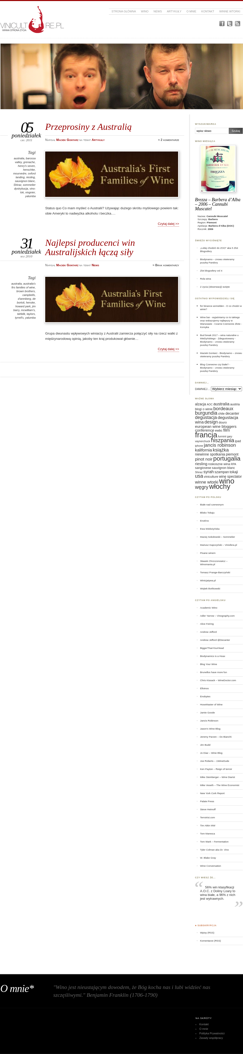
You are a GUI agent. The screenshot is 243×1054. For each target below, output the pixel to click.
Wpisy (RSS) (207, 932)
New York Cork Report (212, 793)
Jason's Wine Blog (210, 728)
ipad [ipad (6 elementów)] (238, 441)
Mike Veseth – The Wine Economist (219, 785)
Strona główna (123, 11)
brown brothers (25, 291)
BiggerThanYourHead (212, 648)
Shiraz (17, 184)
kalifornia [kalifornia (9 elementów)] (203, 450)
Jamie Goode (207, 712)
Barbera (213, 219)
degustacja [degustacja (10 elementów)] (206, 417)
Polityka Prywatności (212, 1033)
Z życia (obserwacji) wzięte (215, 286)
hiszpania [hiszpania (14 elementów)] (222, 440)
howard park (23, 306)
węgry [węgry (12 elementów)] (201, 487)
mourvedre (19, 173)
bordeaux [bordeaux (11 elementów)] (223, 408)
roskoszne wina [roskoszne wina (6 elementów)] (219, 464)
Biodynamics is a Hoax (212, 656)
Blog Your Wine (208, 664)
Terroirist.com (207, 817)
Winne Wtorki (229, 11)
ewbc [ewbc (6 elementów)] (218, 430)
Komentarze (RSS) (210, 940)
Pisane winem (207, 553)
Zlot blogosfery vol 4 (211, 270)
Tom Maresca (207, 833)
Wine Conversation (210, 865)
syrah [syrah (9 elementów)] (208, 471)
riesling (30, 177)
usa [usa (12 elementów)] (199, 476)
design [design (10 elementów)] (211, 422)
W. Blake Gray (208, 857)
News (158, 11)
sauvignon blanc (25, 181)
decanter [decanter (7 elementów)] (232, 413)
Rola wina (205, 278)
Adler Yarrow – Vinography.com (217, 615)
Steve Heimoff (208, 809)
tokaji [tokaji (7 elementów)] (234, 472)
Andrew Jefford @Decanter (215, 640)
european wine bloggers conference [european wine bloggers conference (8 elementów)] (215, 428)
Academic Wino (208, 607)
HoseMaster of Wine (211, 704)
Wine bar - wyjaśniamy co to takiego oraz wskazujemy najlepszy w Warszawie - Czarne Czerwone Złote (220, 320)
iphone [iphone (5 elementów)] (199, 445)
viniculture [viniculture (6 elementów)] (211, 476)
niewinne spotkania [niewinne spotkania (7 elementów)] (210, 454)
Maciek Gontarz (208, 353)
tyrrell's (19, 317)
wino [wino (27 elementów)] (226, 481)
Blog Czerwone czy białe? (214, 364)
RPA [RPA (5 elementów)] (233, 464)
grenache (29, 162)
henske (30, 302)
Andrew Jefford (208, 631)
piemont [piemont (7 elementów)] (232, 454)
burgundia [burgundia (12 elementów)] (206, 413)
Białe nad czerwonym (212, 504)
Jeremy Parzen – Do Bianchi (216, 736)
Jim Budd (205, 744)
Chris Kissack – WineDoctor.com (218, 680)
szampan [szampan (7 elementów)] (221, 472)
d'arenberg (24, 298)
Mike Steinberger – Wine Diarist (217, 777)
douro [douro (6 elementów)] (222, 422)
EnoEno (204, 520)
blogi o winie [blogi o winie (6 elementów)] (203, 409)
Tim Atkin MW (207, 825)
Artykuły (174, 11)
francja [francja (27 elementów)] (206, 435)
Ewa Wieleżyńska (210, 528)
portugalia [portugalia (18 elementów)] (226, 458)
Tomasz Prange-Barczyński (215, 572)
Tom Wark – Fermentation (214, 841)
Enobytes (205, 696)
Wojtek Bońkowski (210, 588)
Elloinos (204, 688)
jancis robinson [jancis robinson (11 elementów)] (220, 445)
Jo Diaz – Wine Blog (211, 752)
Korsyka (204, 327)
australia (19, 158)
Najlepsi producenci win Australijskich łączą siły (90, 247)
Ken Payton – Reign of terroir (216, 769)
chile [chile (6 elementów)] (221, 413)
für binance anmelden (212, 306)
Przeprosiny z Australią (88, 127)
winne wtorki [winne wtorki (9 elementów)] (206, 482)
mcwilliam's (28, 310)
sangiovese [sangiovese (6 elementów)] (203, 468)
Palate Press (207, 801)
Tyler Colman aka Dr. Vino (214, 849)
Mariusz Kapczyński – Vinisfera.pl (218, 545)
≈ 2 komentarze (168, 140)
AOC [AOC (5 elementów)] (210, 404)
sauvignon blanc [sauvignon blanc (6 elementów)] (223, 468)
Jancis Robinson (209, 720)
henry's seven (26, 165)
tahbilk (21, 313)
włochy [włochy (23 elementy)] (219, 486)
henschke (29, 169)
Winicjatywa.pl (208, 580)
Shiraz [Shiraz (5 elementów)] (199, 472)
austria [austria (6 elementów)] (235, 404)
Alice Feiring (207, 623)
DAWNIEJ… (202, 388)
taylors (31, 313)
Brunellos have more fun (213, 672)
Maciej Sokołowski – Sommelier (217, 536)
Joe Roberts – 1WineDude (214, 761)
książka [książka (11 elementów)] (221, 450)
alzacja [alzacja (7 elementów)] (200, 404)
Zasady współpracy (211, 1037)
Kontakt (207, 11)
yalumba (30, 196)
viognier (30, 192)
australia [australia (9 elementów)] (221, 404)
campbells (28, 294)
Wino (145, 11)
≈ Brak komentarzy (166, 265)
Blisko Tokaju (207, 512)
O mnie (191, 11)
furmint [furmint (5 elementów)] (222, 436)
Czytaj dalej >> (168, 224)
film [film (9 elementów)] (226, 430)
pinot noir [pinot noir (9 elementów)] (203, 459)
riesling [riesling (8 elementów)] (201, 464)
